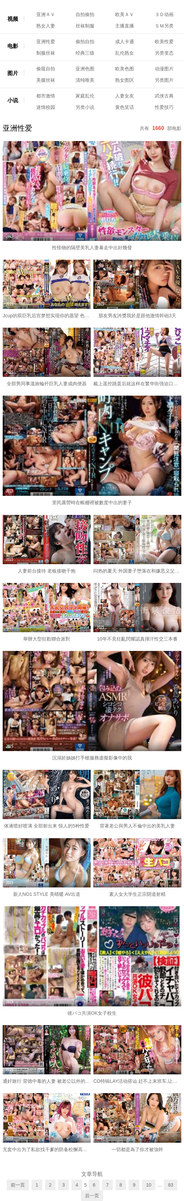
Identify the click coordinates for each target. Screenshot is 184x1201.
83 (170, 1185)
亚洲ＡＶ (45, 14)
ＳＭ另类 (164, 25)
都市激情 (45, 95)
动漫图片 (164, 68)
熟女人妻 (45, 25)
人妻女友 (124, 95)
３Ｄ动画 (164, 14)
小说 (12, 100)
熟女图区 (124, 80)
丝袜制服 (85, 25)
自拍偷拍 (85, 14)
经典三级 (85, 53)
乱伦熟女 (124, 53)
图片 (12, 73)
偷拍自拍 (85, 41)
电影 (12, 46)
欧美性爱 (164, 41)
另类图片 (164, 80)
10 (148, 1185)
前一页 (18, 1185)
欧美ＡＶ (124, 14)
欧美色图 (124, 68)
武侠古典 (164, 95)
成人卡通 (124, 41)
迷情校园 (45, 107)
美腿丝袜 (45, 80)
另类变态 (164, 53)
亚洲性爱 (45, 41)
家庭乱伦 (85, 95)
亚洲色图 (85, 68)
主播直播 (124, 25)
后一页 (92, 1195)
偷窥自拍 (45, 68)
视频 (12, 19)
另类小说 (85, 107)
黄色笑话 (124, 107)
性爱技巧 (164, 107)
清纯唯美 (85, 80)
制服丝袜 (45, 53)
